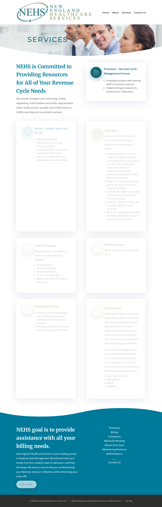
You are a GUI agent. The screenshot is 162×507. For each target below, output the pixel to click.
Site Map (128, 501)
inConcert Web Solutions (111, 501)
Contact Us (140, 12)
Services (126, 12)
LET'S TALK (26, 484)
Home (106, 12)
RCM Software (114, 453)
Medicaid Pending (114, 440)
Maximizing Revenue (114, 449)
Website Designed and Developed (84, 501)
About (115, 12)
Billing (114, 432)
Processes (114, 427)
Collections (114, 436)
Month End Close (114, 445)
